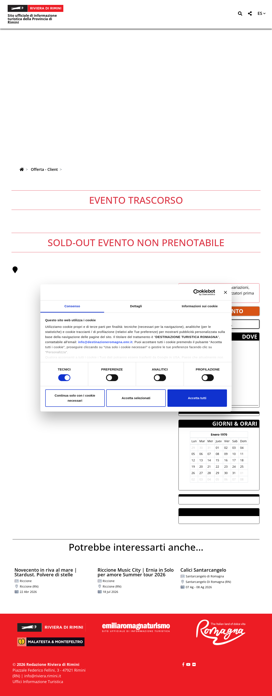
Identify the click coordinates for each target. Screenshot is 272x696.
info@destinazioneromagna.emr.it (105, 342)
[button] (240, 14)
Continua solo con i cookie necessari (75, 398)
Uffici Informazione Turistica (38, 681)
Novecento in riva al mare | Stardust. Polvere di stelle (45, 572)
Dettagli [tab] (136, 306)
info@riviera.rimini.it (42, 675)
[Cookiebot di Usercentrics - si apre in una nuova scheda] (196, 292)
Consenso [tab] (72, 306)
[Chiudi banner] (225, 292)
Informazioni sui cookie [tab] (200, 306)
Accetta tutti (197, 398)
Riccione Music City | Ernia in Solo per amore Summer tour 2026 (136, 572)
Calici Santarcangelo (203, 569)
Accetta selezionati (136, 398)
